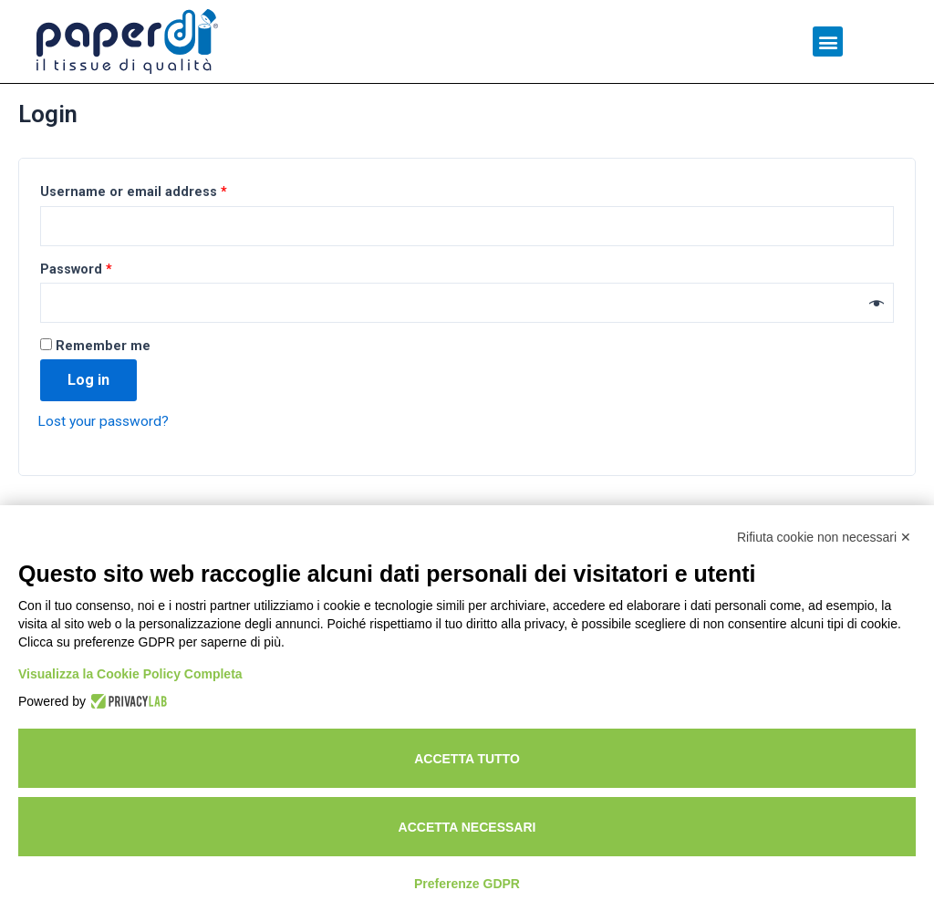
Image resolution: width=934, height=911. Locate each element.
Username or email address (133, 234)
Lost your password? (104, 465)
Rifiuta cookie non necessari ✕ (824, 537)
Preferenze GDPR (467, 883)
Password (76, 312)
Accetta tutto (467, 758)
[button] (828, 41)
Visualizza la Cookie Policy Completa (130, 674)
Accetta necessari (467, 827)
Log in (88, 424)
